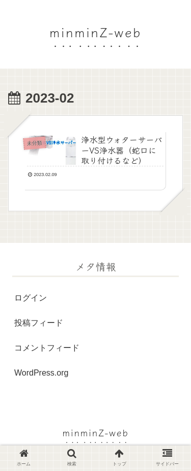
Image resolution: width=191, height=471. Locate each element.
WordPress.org (41, 372)
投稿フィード (38, 322)
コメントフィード (46, 347)
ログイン (30, 297)
